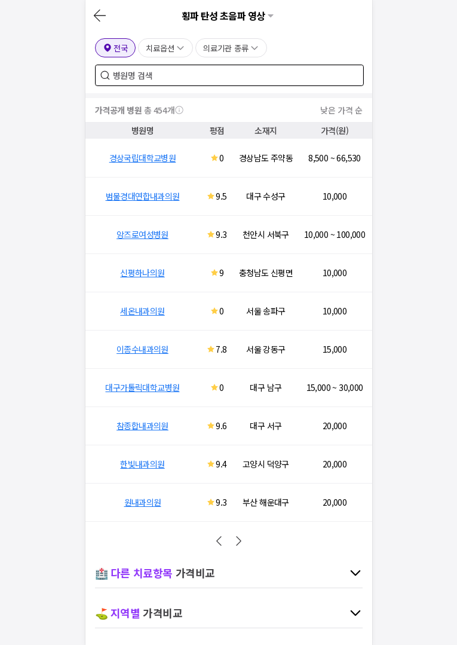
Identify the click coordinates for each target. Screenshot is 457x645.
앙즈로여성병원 (142, 234)
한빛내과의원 (142, 464)
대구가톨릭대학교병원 (142, 387)
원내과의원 (142, 502)
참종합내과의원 (142, 426)
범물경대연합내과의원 (143, 196)
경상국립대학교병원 (142, 158)
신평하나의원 (142, 273)
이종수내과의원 (142, 349)
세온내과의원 (142, 311)
